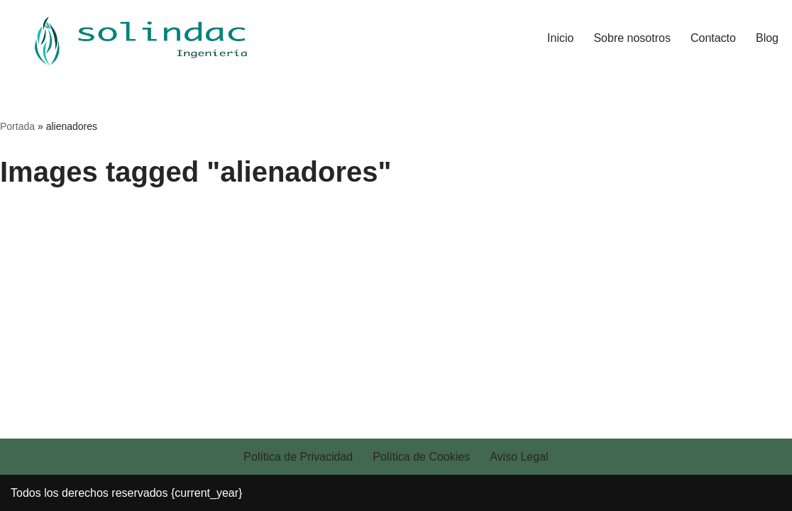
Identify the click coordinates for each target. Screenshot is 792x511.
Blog (767, 38)
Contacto (713, 38)
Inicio (560, 38)
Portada (17, 126)
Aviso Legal (519, 457)
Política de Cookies (421, 457)
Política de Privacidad (298, 457)
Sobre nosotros (632, 38)
